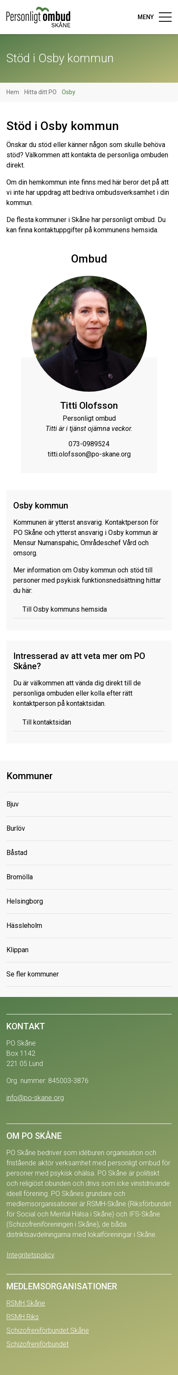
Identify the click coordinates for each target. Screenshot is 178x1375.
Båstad (16, 853)
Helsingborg (24, 901)
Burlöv (15, 828)
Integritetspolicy (30, 1255)
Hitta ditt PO (40, 92)
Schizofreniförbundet (37, 1344)
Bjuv (12, 804)
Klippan (17, 950)
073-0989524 (89, 444)
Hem (12, 92)
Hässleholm (24, 925)
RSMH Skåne (25, 1303)
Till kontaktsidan (47, 722)
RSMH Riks (22, 1317)
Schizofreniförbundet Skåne (47, 1330)
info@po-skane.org (35, 1098)
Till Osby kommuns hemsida (65, 609)
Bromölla (19, 877)
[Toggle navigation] (152, 17)
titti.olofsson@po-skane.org (89, 454)
